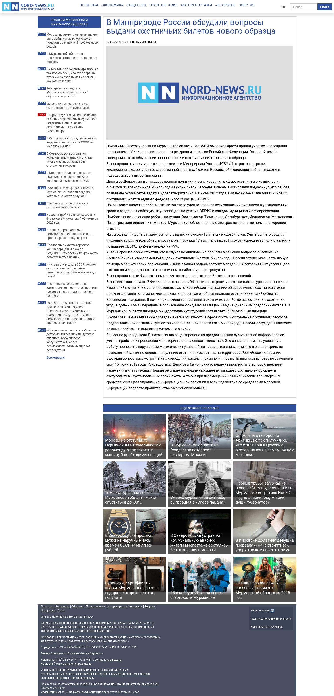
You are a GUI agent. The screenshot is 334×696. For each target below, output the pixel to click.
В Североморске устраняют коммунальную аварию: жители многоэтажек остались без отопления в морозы (69, 159)
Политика (88, 4)
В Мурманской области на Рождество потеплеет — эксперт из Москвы (71, 58)
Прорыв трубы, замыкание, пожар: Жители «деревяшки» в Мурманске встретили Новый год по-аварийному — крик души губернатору (71, 123)
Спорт (61, 610)
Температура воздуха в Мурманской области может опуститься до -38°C (67, 92)
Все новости (55, 357)
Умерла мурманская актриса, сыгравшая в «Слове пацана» (67, 106)
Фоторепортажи (196, 4)
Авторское (225, 4)
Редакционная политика (266, 626)
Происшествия (163, 4)
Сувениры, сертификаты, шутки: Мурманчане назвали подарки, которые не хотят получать (69, 192)
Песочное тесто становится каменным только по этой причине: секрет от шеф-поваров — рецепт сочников (72, 290)
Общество (136, 4)
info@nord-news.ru (110, 659)
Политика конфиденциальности (271, 618)
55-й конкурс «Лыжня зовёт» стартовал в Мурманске (67, 205)
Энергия (246, 4)
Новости (134, 41)
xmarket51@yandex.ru (78, 663)
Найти (324, 7)
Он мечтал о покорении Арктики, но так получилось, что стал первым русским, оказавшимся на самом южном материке (72, 75)
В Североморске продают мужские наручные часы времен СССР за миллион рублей (71, 142)
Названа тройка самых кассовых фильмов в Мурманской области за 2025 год (72, 219)
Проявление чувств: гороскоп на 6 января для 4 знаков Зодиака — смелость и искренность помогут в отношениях (72, 251)
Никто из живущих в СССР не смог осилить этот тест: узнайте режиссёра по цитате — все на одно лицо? (71, 270)
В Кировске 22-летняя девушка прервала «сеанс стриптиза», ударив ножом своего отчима (69, 177)
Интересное (48, 610)
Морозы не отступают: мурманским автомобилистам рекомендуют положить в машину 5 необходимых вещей (72, 40)
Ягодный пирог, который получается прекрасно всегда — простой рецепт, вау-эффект (69, 234)
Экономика (112, 4)
